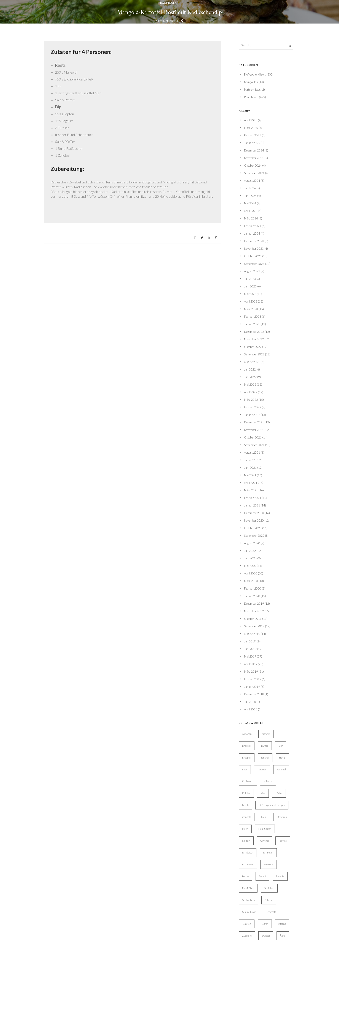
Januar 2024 (252, 719)
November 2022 (254, 825)
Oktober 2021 (253, 923)
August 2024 (252, 666)
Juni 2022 (250, 863)
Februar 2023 (252, 802)
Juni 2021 (250, 953)
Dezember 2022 (254, 817)
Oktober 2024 (253, 651)
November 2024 (254, 644)
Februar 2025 (252, 621)
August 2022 (252, 848)
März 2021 (251, 976)
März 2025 (251, 613)
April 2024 (250, 697)
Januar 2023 (252, 810)
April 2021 (250, 968)
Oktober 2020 (253, 1014)
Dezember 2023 (254, 727)
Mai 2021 (250, 961)
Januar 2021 (252, 991)
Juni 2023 (250, 772)
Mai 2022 (250, 870)
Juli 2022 (250, 855)
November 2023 (254, 734)
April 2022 (250, 878)
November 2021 (254, 916)
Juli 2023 (250, 765)
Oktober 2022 (253, 832)
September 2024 (254, 659)
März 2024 (251, 704)
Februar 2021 (252, 984)
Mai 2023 (250, 780)
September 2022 (254, 840)
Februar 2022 (252, 893)
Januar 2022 (252, 900)
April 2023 (250, 787)
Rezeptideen (168, 245)
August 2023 (252, 757)
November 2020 (254, 1006)
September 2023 (254, 749)
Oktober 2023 (253, 742)
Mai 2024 (250, 689)
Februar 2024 (252, 712)
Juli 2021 (250, 946)
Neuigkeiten (251, 568)
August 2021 (252, 938)
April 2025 (250, 606)
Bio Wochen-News (255, 560)
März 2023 (251, 795)
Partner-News (252, 575)
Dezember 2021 (254, 908)
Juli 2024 (250, 674)
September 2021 (254, 931)
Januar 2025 (252, 629)
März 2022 (251, 885)
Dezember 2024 (254, 636)
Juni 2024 (250, 681)
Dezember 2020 (254, 999)
